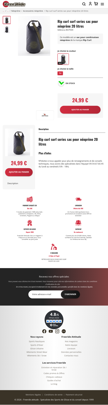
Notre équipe (71, 345)
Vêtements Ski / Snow (36, 356)
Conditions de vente (53, 395)
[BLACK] (63, 59)
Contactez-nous (71, 356)
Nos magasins (71, 342)
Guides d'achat (54, 381)
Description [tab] (12, 183)
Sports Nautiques (37, 342)
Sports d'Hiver (37, 345)
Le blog (54, 384)
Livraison (71, 349)
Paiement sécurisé (73, 395)
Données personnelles (71, 352)
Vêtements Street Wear (36, 352)
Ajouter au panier (19, 172)
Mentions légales (33, 395)
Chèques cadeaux (54, 377)
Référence (61, 30)
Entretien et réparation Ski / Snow (54, 369)
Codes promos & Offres (54, 374)
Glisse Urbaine (36, 349)
